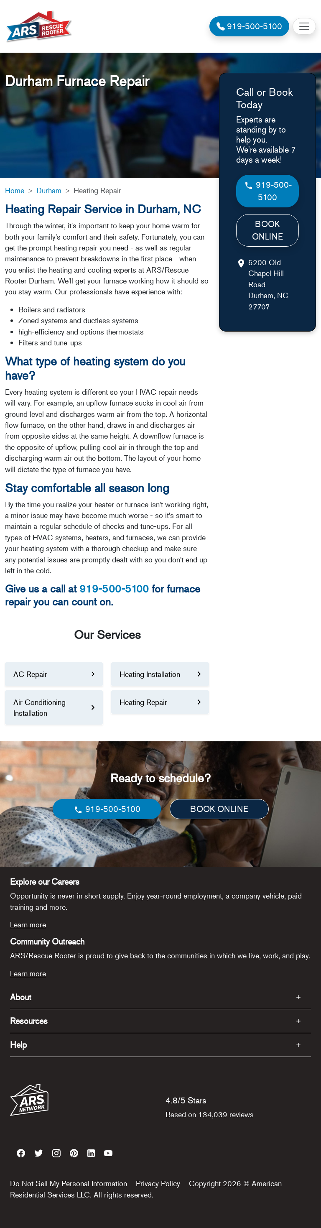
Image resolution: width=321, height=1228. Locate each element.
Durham (48, 190)
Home (14, 190)
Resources (29, 1021)
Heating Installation (150, 674)
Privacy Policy (158, 1183)
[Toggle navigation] (304, 26)
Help (18, 1044)
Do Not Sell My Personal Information (68, 1183)
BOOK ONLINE (267, 230)
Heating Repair (143, 702)
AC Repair (30, 674)
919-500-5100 (114, 588)
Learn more (28, 924)
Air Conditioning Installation (39, 707)
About (20, 997)
